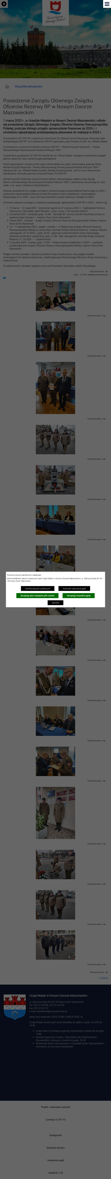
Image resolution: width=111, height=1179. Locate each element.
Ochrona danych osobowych (37, 588)
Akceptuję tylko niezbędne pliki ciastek (37, 595)
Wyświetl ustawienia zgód (74, 588)
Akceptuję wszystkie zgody (79, 595)
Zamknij (55, 602)
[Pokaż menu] (107, 4)
